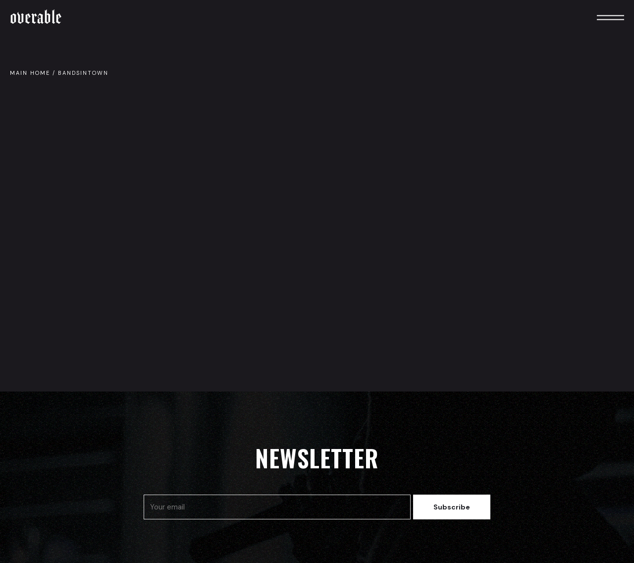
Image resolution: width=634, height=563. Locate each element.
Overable (36, 17)
